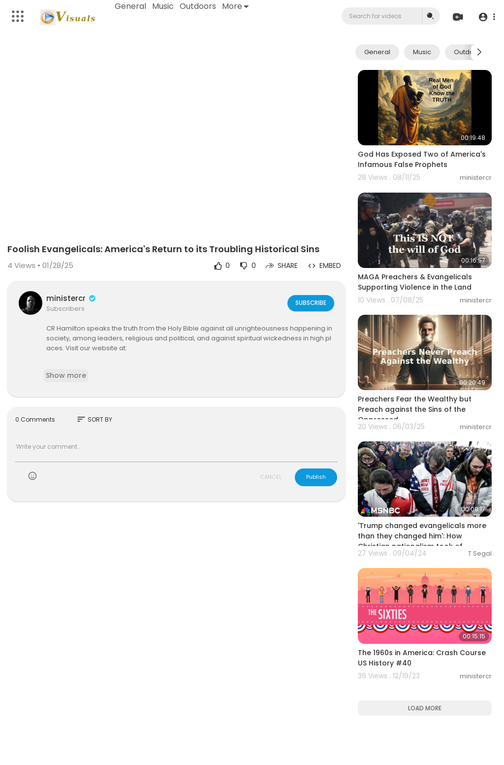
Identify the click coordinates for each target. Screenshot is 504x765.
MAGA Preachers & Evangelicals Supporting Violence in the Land (415, 282)
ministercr (71, 298)
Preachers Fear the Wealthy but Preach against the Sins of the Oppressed (415, 409)
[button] (485, 16)
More (236, 6)
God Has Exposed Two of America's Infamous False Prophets (422, 159)
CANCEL (271, 477)
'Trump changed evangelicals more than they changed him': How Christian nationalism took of (422, 536)
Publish (316, 477)
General (131, 6)
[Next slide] (479, 52)
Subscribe (310, 302)
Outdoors (199, 6)
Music (164, 6)
